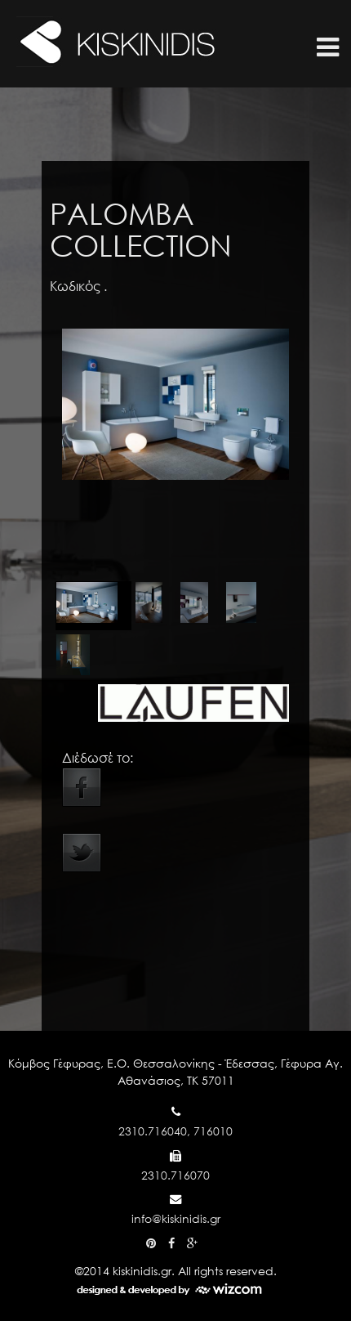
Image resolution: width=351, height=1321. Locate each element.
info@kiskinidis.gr (175, 1218)
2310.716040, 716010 (175, 1131)
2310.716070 (175, 1175)
